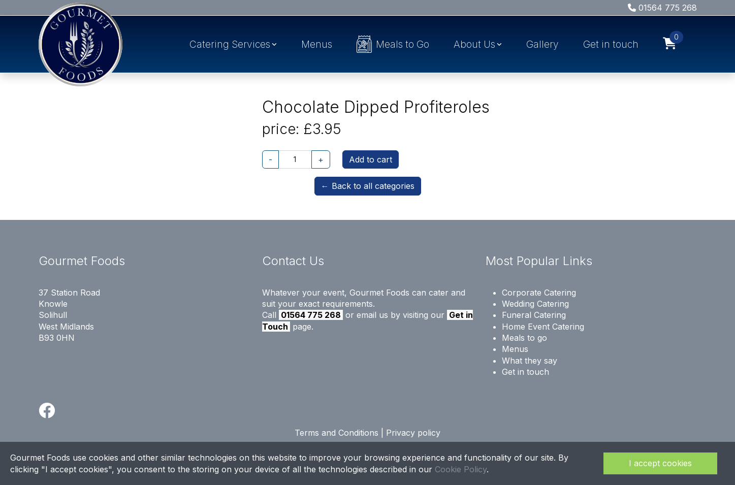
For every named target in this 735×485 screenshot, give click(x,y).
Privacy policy (413, 433)
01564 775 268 (662, 8)
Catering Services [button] (229, 44)
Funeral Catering (534, 315)
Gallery (542, 44)
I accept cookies (660, 463)
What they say (529, 360)
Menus (316, 44)
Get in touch (610, 44)
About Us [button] (474, 44)
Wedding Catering (535, 304)
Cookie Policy (461, 469)
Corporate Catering (539, 292)
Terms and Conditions (336, 433)
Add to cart (370, 159)
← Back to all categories (367, 186)
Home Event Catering (543, 326)
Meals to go (524, 338)
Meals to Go (393, 44)
